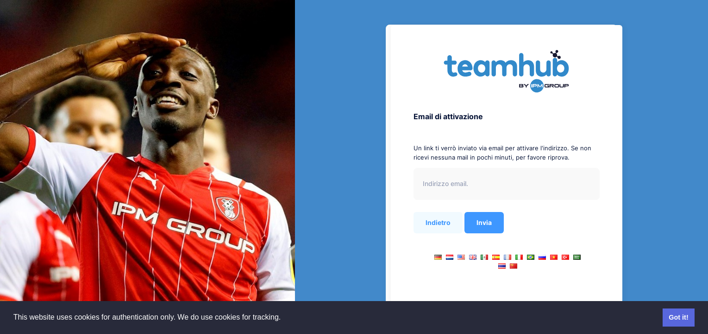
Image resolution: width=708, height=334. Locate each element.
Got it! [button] (678, 317)
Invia (484, 222)
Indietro (438, 222)
